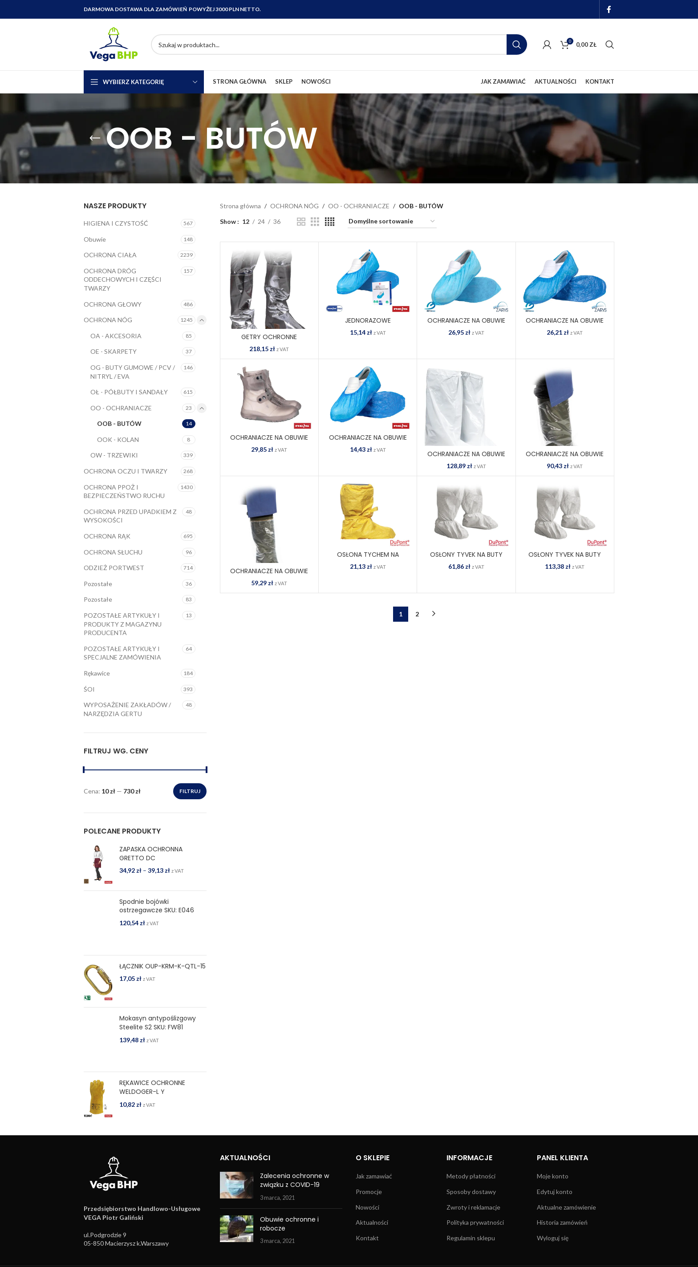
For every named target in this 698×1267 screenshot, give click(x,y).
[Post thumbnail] (236, 1187)
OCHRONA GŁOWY (113, 304)
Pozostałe (98, 583)
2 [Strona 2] (417, 614)
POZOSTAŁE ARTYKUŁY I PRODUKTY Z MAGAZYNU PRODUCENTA (123, 623)
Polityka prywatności (475, 1222)
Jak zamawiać (374, 1176)
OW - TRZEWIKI (114, 455)
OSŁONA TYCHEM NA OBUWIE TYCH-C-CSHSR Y (368, 559)
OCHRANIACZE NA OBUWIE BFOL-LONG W (466, 458)
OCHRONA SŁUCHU (113, 552)
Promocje (369, 1191)
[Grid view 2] (301, 221)
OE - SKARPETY (113, 351)
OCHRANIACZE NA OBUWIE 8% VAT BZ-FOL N (565, 325)
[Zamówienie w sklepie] (392, 221)
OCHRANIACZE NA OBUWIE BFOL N (368, 442)
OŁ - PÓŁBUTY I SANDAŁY (129, 392)
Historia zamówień (562, 1222)
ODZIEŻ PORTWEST (114, 567)
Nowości (367, 1207)
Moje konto (552, 1176)
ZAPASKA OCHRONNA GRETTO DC (151, 853)
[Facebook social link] (609, 9)
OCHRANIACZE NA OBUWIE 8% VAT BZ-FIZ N (466, 325)
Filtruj (189, 791)
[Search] (339, 44)
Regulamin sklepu (470, 1238)
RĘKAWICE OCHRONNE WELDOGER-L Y (152, 1087)
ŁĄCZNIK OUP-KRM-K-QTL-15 (162, 966)
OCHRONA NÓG (108, 320)
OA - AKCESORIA (116, 336)
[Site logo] (113, 44)
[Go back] (95, 138)
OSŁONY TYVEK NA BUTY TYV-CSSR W (564, 559)
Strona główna (240, 206)
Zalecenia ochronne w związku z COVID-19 (294, 1180)
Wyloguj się (552, 1238)
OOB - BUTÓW (119, 423)
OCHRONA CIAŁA (110, 255)
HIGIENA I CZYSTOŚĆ (116, 223)
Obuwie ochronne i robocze (289, 1224)
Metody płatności (470, 1176)
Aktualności (372, 1222)
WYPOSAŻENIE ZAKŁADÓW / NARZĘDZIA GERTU (127, 709)
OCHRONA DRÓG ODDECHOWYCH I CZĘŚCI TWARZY (123, 279)
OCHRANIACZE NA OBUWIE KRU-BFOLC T (565, 458)
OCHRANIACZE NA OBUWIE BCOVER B (269, 442)
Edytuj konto (554, 1191)
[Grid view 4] (329, 221)
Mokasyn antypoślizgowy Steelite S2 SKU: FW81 (157, 1023)
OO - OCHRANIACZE (121, 408)
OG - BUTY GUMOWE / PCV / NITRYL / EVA (132, 372)
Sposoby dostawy (471, 1191)
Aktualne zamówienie (566, 1207)
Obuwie (95, 239)
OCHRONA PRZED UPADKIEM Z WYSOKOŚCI (130, 516)
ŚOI (89, 689)
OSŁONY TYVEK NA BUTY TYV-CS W (466, 559)
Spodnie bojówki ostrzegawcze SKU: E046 (156, 906)
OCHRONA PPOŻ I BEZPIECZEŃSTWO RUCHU (124, 491)
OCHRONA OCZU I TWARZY (125, 471)
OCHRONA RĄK (107, 536)
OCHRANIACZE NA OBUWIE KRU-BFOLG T (269, 575)
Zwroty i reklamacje (473, 1207)
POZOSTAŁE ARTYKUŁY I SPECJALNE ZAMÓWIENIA (122, 653)
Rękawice (97, 673)
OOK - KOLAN (118, 439)
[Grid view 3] (315, 221)
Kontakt (367, 1238)
